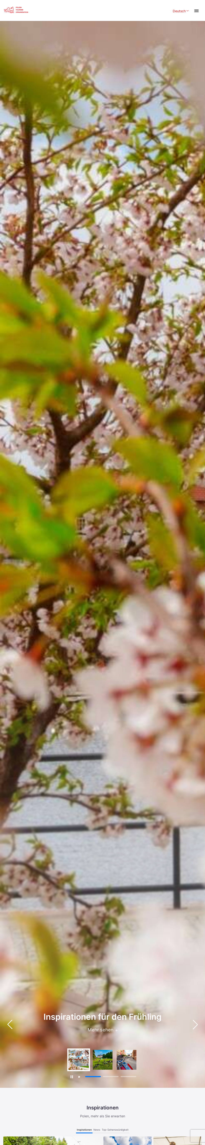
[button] (195, 1024)
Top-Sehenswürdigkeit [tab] (115, 1129)
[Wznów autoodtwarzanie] (79, 1077)
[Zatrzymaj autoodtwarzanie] (71, 1076)
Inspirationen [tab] (84, 1129)
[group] (78, 1060)
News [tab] (96, 1129)
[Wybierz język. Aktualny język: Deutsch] (181, 11)
